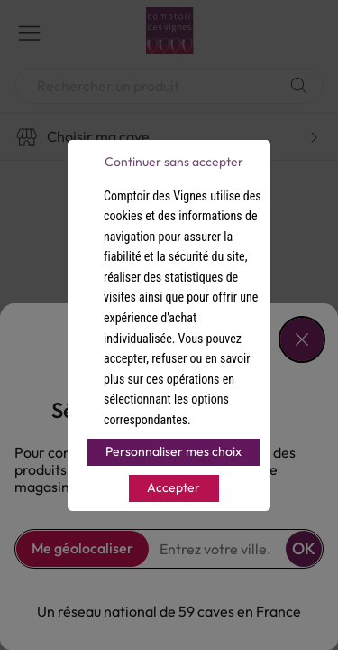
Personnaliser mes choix (173, 451)
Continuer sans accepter (174, 161)
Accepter (173, 487)
